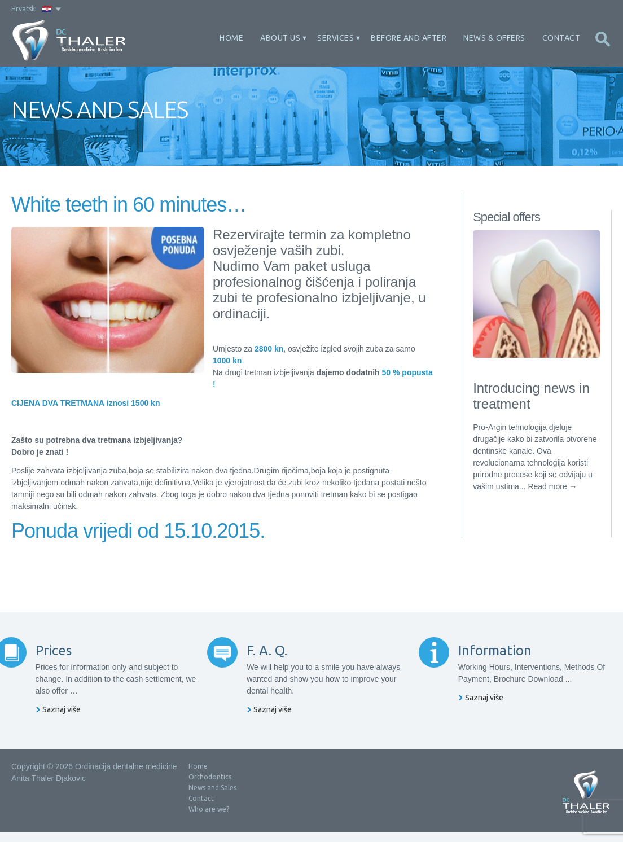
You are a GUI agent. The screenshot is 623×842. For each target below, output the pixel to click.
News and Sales (212, 797)
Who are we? (208, 819)
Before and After (408, 37)
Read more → (552, 486)
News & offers (494, 37)
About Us (280, 37)
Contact (561, 37)
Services (335, 37)
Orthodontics (209, 787)
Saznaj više (77, 719)
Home (231, 37)
